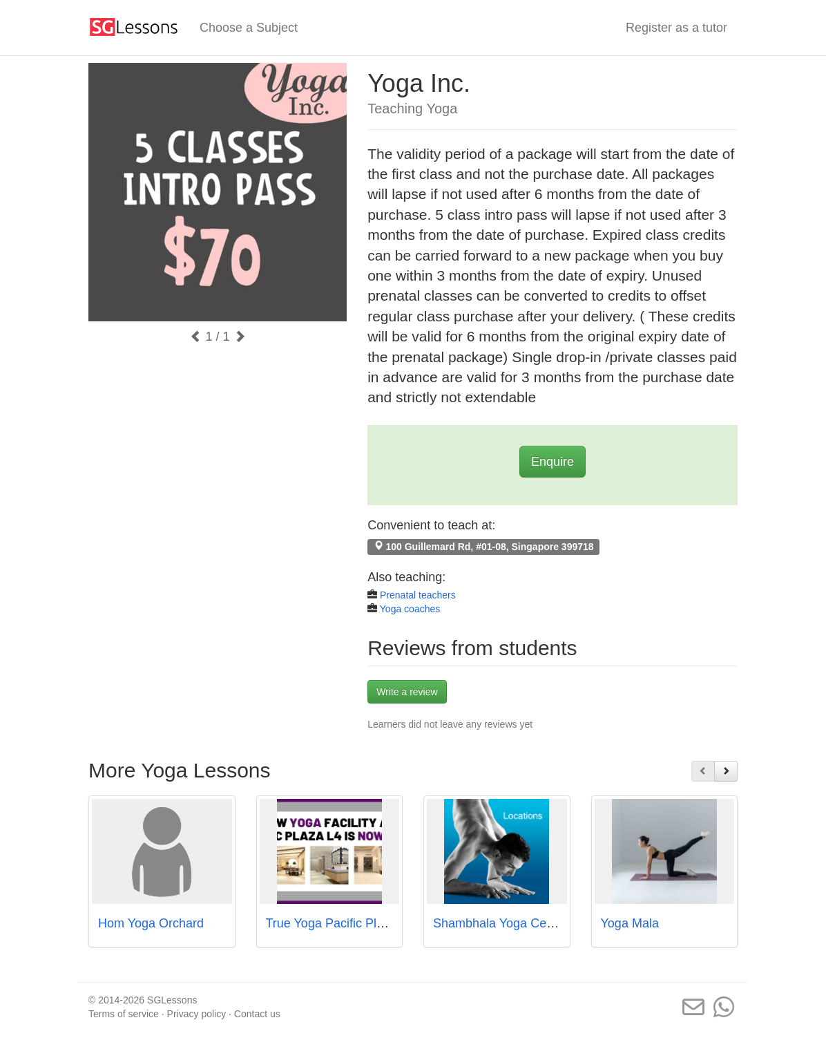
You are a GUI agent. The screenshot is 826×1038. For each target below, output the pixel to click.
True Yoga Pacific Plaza (331, 923)
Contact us (257, 1013)
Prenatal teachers (418, 595)
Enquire (552, 462)
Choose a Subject (249, 28)
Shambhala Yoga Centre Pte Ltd (522, 923)
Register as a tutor (676, 28)
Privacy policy (197, 1013)
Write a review (406, 691)
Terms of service (123, 1013)
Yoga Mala (630, 923)
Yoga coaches (410, 608)
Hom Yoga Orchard (151, 923)
